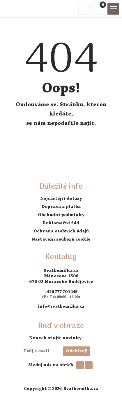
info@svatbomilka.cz (61, 306)
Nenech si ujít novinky (55, 338)
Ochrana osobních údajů (61, 231)
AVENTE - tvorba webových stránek (61, 400)
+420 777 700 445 (61, 292)
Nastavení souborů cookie (61, 239)
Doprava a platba (61, 206)
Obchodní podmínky (61, 215)
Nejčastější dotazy (61, 198)
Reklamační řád (61, 223)
